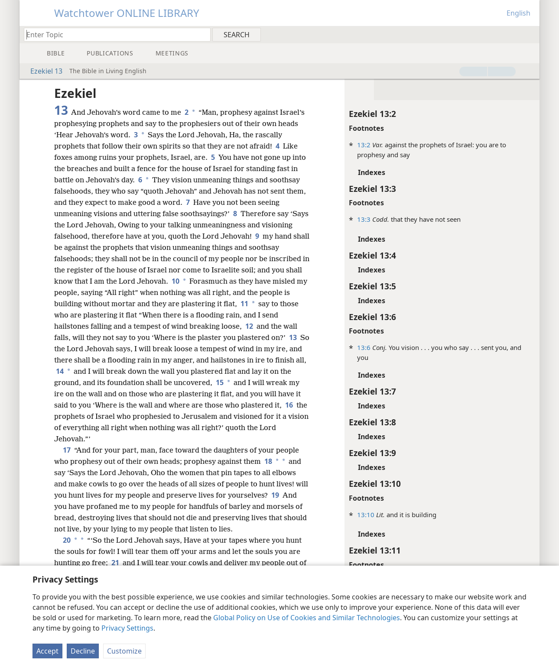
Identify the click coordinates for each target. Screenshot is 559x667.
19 (275, 495)
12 (249, 326)
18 (267, 461)
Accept (47, 651)
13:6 (363, 347)
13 (293, 337)
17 (66, 450)
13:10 (365, 514)
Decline (83, 651)
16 (289, 405)
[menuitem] (529, 34)
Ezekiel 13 (42, 71)
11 (243, 303)
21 (115, 562)
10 (174, 281)
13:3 (363, 219)
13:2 (363, 144)
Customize (124, 651)
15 (219, 382)
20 (66, 540)
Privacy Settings (127, 628)
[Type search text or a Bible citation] (113, 34)
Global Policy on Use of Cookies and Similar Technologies (306, 617)
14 (59, 371)
